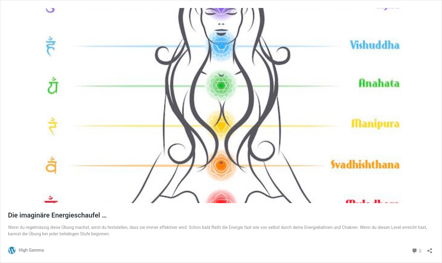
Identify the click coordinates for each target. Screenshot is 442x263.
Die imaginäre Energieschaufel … (57, 215)
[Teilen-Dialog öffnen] (429, 248)
